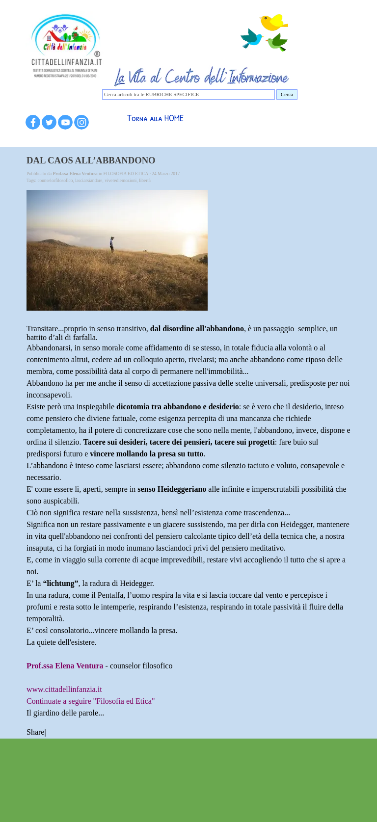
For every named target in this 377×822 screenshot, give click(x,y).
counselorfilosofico (55, 180)
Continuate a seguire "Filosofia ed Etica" (91, 701)
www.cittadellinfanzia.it (64, 689)
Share (35, 732)
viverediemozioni (120, 180)
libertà (145, 180)
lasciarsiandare (88, 180)
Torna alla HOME (155, 118)
